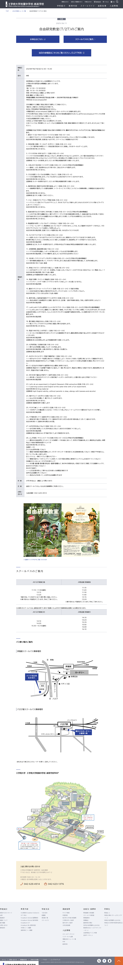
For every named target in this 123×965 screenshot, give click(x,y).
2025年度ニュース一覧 (19, 11)
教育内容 (73, 6)
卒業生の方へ (88, 1)
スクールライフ (88, 6)
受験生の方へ (65, 1)
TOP (7, 11)
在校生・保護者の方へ (77, 1)
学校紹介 (61, 6)
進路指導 (102, 6)
